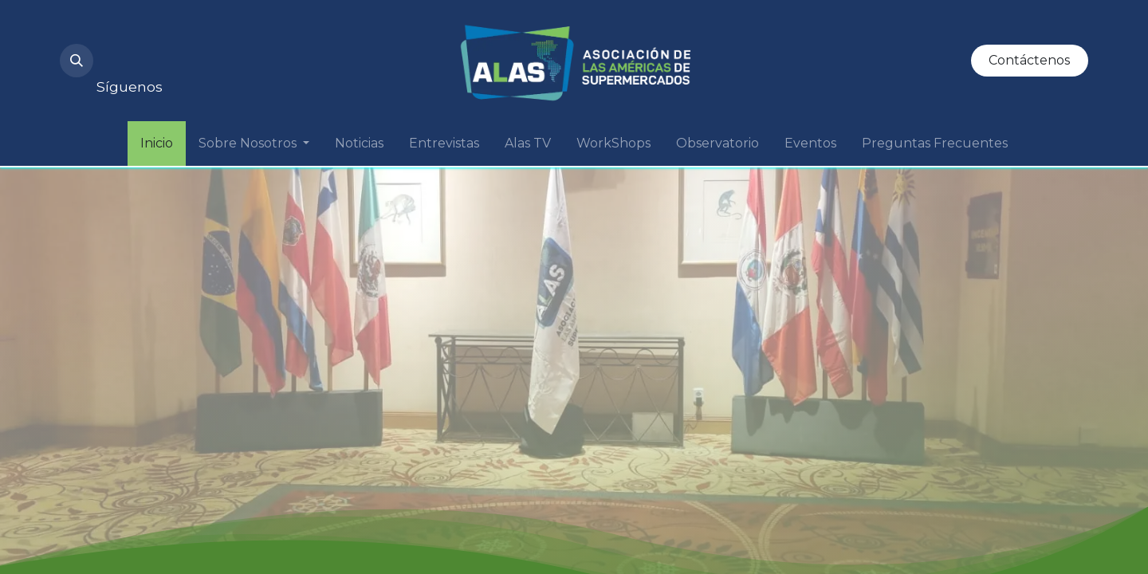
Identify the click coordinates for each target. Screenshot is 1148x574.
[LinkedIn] (230, 51)
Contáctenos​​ (1029, 60)
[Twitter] (284, 51)
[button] (76, 60)
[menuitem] (157, 143)
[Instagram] (121, 51)
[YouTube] (176, 51)
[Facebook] (338, 51)
